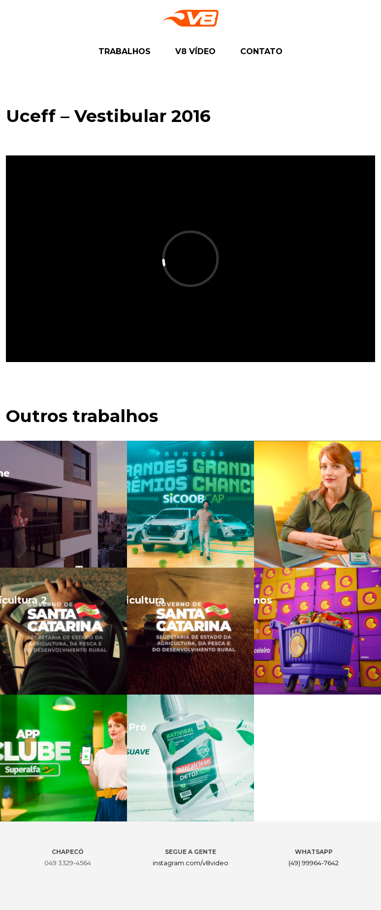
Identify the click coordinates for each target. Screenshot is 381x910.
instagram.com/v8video (190, 863)
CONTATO (261, 51)
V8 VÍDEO (195, 51)
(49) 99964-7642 (313, 863)
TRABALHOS (124, 51)
